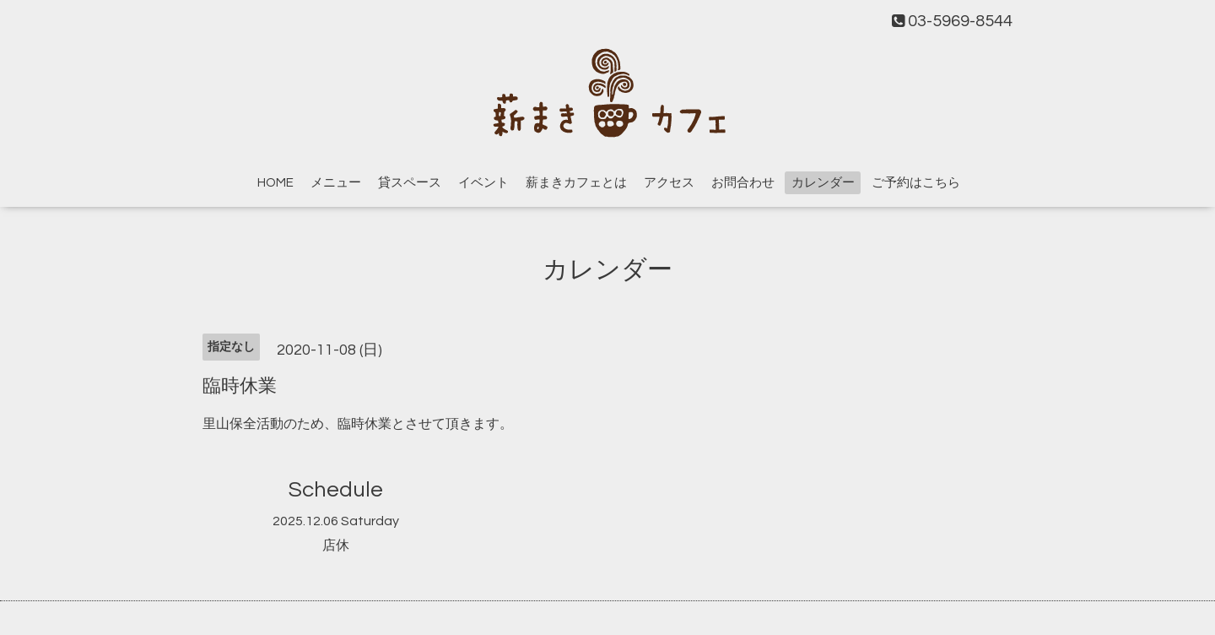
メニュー (335, 182)
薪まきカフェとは (576, 182)
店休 (335, 545)
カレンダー (823, 182)
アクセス (669, 182)
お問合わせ (743, 182)
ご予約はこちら (916, 182)
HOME (275, 182)
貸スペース (409, 182)
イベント (483, 182)
